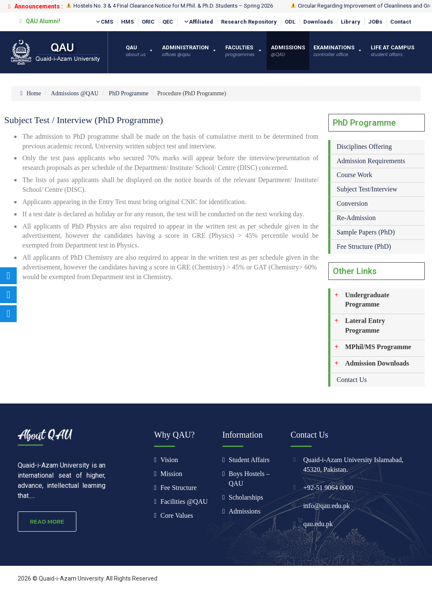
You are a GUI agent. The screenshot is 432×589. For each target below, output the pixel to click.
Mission (171, 473)
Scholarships (246, 497)
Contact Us (352, 379)
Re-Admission (356, 217)
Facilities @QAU (184, 501)
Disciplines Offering (364, 146)
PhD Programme (128, 93)
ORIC (148, 22)
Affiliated (198, 22)
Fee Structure (178, 487)
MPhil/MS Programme (378, 346)
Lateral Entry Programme (365, 325)
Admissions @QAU (75, 93)
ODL (290, 22)
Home (29, 93)
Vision (169, 459)
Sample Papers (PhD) (366, 232)
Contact (400, 22)
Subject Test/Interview (367, 189)
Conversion (352, 203)
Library (350, 22)
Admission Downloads (377, 363)
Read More (47, 521)
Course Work (354, 174)
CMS (104, 22)
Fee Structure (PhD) (364, 246)
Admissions (245, 511)
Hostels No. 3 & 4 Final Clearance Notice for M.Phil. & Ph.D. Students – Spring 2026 (169, 6)
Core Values (176, 515)
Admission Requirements (371, 160)
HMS (127, 22)
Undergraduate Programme (367, 299)
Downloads (318, 22)
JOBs (375, 22)
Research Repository (249, 22)
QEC (167, 22)
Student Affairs (249, 459)
